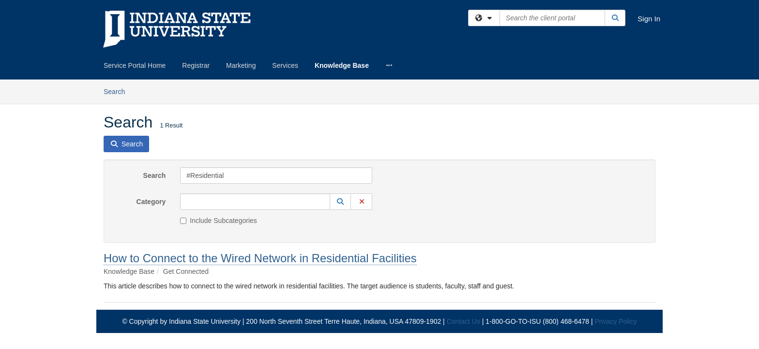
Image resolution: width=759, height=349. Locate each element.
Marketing (241, 65)
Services (285, 65)
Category (151, 122)
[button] (340, 122)
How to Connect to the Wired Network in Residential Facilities (260, 178)
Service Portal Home (135, 65)
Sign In (649, 19)
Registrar (196, 65)
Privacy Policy (615, 242)
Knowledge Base (342, 65)
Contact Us (463, 242)
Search (154, 96)
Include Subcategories (218, 141)
